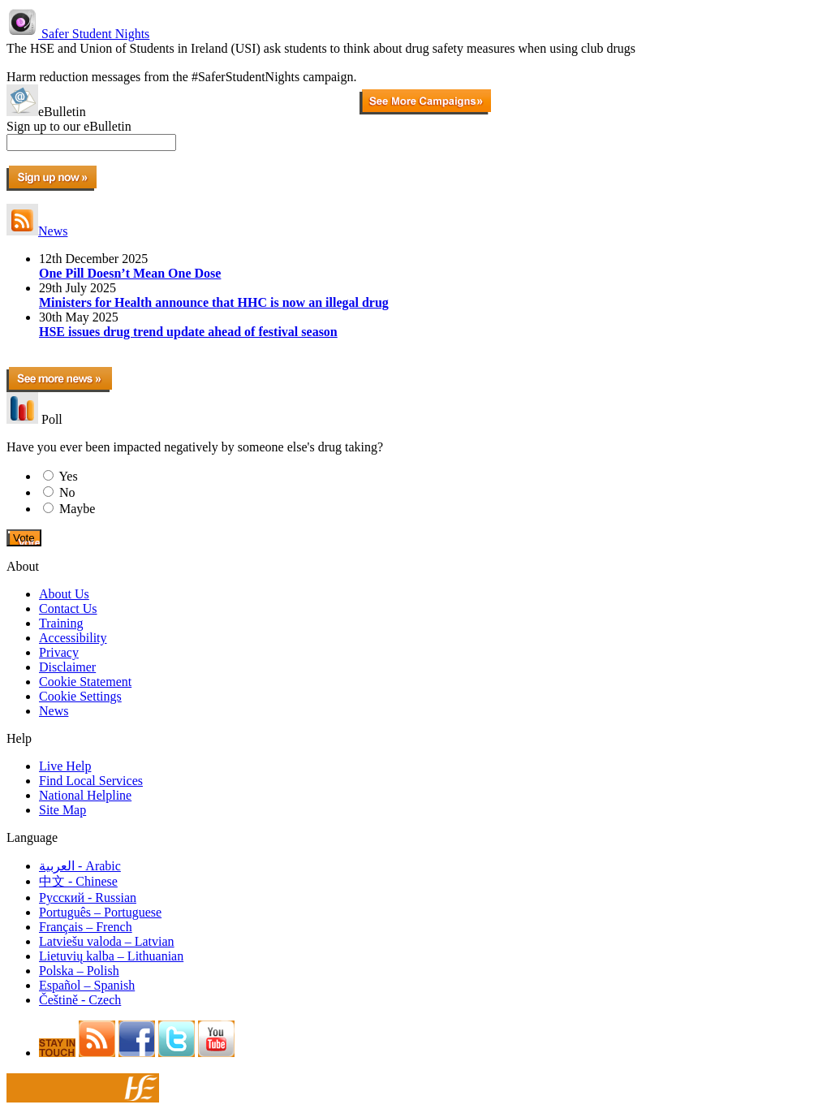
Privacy (59, 652)
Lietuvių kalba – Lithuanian (111, 956)
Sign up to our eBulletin (68, 126)
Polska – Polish (79, 970)
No (67, 492)
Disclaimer (67, 667)
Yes (67, 476)
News (36, 231)
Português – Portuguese (100, 912)
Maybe (77, 509)
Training (61, 623)
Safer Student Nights (77, 34)
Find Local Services (91, 781)
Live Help (65, 766)
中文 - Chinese (78, 881)
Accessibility (73, 638)
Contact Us (68, 608)
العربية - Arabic (80, 866)
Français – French (85, 927)
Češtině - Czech (80, 1000)
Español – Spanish (87, 985)
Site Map (62, 810)
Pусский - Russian (87, 897)
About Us (64, 594)
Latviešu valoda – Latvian (106, 941)
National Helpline (85, 795)
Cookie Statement (85, 681)
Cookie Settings (80, 696)
